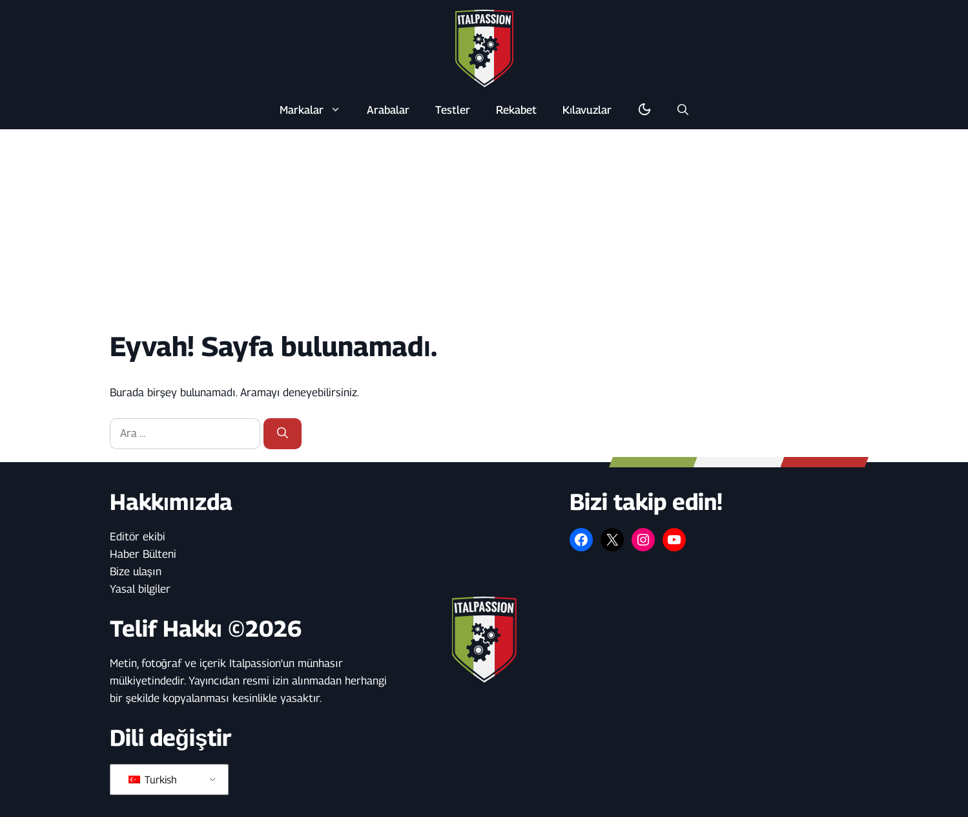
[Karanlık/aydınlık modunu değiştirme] (644, 109)
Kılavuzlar (587, 109)
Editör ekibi (137, 536)
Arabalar (388, 109)
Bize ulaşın (135, 571)
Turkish (153, 780)
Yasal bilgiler (140, 588)
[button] (682, 109)
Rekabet (516, 109)
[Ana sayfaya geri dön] (484, 47)
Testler (452, 109)
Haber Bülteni (143, 553)
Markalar (317, 109)
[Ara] (282, 433)
